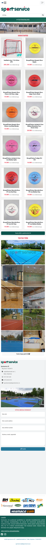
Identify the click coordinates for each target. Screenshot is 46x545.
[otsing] (21, 15)
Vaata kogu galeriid (23, 354)
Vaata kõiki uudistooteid (23, 233)
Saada (23, 449)
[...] (16, 263)
